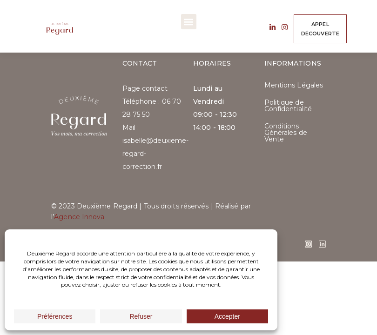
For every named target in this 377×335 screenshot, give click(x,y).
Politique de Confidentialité (288, 105)
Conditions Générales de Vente (285, 132)
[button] (188, 21)
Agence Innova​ (79, 217)
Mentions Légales (293, 85)
